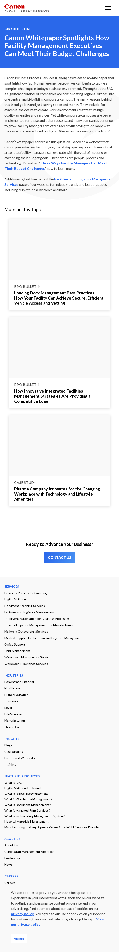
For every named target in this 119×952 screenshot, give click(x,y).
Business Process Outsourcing (26, 593)
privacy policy (22, 914)
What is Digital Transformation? (26, 794)
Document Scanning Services (24, 606)
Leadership (12, 858)
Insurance (11, 701)
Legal (8, 707)
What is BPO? (14, 782)
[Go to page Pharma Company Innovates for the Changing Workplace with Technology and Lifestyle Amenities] (59, 445)
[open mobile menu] (108, 8)
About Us (11, 845)
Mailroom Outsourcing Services (26, 631)
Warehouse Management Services (28, 657)
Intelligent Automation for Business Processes (37, 618)
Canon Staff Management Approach (29, 851)
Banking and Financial (19, 682)
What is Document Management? (27, 805)
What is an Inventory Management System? (34, 816)
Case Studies (13, 751)
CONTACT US (59, 557)
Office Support (14, 644)
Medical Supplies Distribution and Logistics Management (43, 638)
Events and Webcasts (19, 758)
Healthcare (12, 688)
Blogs (8, 745)
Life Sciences (13, 714)
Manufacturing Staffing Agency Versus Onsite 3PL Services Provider (52, 827)
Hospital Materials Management (26, 821)
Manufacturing (14, 720)
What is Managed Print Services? (27, 810)
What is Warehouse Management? (28, 799)
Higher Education (16, 695)
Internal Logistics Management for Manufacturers (39, 625)
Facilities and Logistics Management (29, 612)
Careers (10, 883)
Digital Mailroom (15, 599)
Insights (10, 764)
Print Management (17, 651)
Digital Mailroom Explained (22, 788)
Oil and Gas (12, 727)
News (8, 864)
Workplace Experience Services (26, 664)
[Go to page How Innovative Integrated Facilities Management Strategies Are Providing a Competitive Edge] (59, 347)
